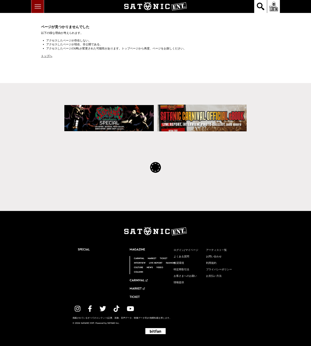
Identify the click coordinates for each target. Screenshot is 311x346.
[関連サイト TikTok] (116, 308)
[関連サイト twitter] (102, 308)
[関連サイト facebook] (90, 308)
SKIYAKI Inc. (113, 323)
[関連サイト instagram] (78, 308)
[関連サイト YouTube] (130, 308)
